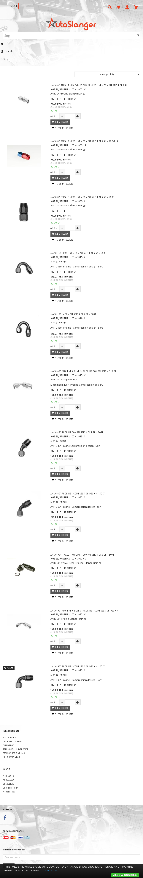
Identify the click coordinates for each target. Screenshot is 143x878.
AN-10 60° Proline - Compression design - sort (77, 493)
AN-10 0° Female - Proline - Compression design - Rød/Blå (84, 141)
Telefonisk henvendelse (15, 749)
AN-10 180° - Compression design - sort (73, 314)
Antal (54, 116)
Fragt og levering (12, 741)
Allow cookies (125, 875)
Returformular (11, 756)
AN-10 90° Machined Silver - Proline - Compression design (84, 610)
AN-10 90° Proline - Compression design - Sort (77, 666)
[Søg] (138, 35)
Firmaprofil (9, 745)
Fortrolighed (10, 737)
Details (51, 870)
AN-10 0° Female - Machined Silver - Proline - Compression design (89, 85)
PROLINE (61, 211)
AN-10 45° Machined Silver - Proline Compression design (83, 371)
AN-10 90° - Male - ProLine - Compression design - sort (82, 554)
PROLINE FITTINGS (66, 99)
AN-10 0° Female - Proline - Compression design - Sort (82, 197)
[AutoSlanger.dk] (71, 23)
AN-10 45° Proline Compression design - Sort (76, 432)
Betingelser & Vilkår (14, 753)
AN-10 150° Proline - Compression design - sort (78, 253)
